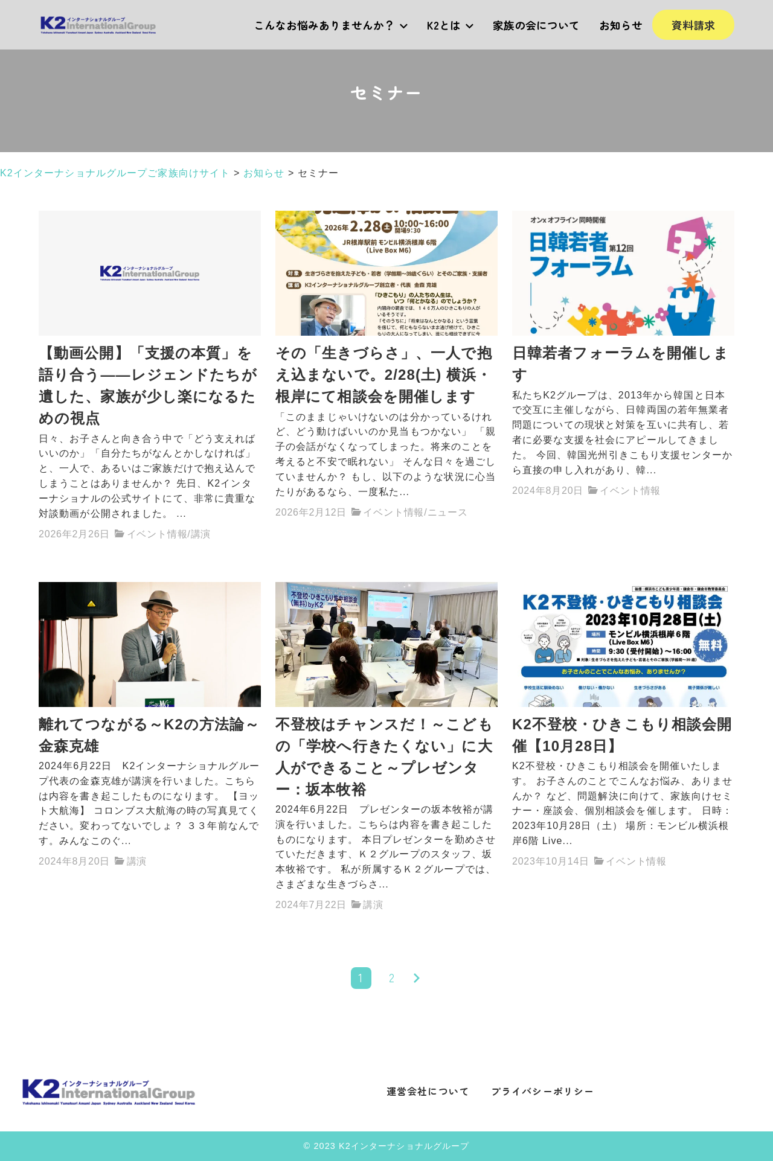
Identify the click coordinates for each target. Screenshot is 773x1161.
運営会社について (427, 1091)
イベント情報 (157, 534)
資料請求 (693, 25)
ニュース (448, 512)
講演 (201, 534)
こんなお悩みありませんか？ (331, 25)
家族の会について (536, 25)
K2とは (450, 25)
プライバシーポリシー (542, 1091)
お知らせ (621, 25)
